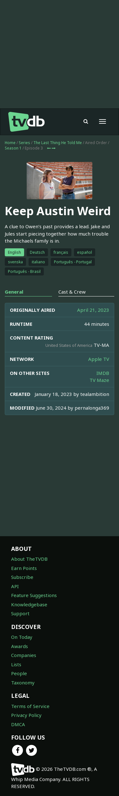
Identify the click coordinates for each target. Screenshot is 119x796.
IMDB (102, 373)
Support (20, 613)
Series (24, 142)
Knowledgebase (29, 604)
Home (10, 142)
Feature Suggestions (34, 595)
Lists (16, 664)
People (19, 673)
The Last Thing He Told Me (57, 142)
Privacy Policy (26, 715)
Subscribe (22, 577)
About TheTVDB (29, 559)
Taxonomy (23, 682)
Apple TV (98, 359)
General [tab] (14, 291)
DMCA (18, 724)
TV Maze (99, 380)
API (15, 586)
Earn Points (24, 568)
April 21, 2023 (93, 310)
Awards (19, 646)
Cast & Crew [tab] (72, 291)
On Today (21, 637)
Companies (23, 655)
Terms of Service (30, 706)
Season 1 (13, 148)
